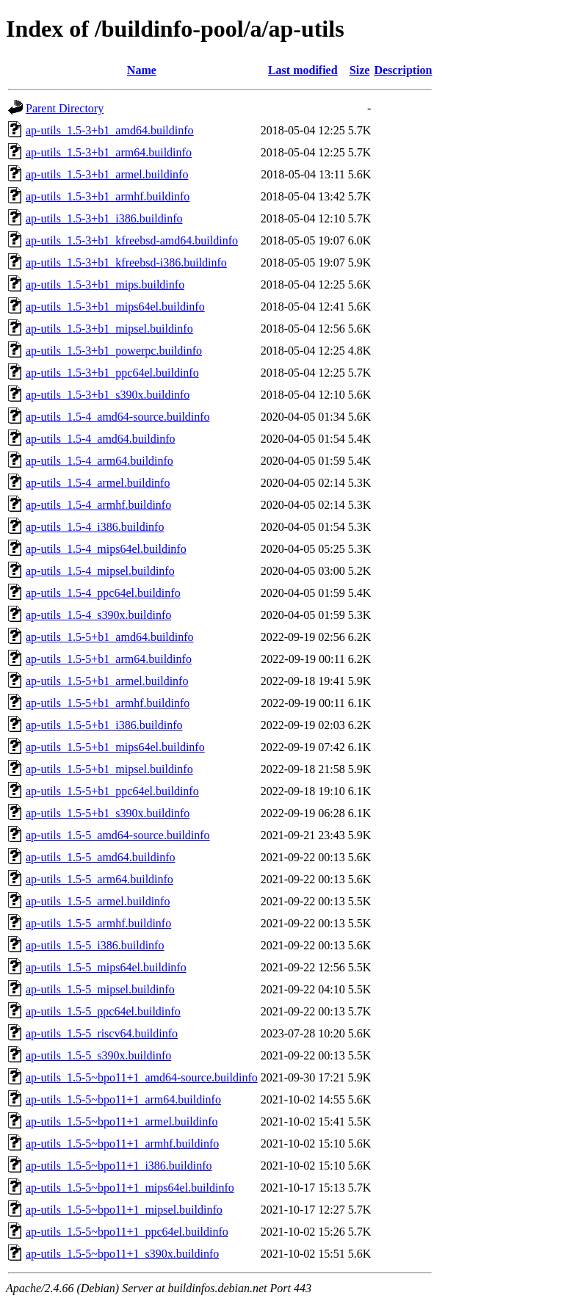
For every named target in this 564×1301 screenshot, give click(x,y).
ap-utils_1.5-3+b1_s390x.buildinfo (107, 394)
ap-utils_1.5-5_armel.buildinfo (98, 901)
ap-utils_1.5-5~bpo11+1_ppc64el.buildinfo (127, 1231)
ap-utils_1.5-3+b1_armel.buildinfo (107, 174)
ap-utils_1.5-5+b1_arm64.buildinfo (109, 659)
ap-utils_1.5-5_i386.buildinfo (95, 945)
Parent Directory (65, 108)
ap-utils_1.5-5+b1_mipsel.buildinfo (109, 769)
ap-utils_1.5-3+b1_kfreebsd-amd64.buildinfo (132, 240)
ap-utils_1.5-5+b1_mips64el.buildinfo (115, 747)
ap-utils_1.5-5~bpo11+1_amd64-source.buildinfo (142, 1077)
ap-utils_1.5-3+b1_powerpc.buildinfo (114, 350)
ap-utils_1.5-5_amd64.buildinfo (101, 857)
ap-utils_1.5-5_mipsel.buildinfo (100, 989)
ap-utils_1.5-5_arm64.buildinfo (99, 879)
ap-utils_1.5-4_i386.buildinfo (95, 527)
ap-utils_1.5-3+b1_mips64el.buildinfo (115, 306)
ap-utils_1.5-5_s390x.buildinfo (98, 1055)
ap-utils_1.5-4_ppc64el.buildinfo (103, 593)
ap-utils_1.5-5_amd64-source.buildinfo (118, 835)
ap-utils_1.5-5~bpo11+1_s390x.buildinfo (122, 1253)
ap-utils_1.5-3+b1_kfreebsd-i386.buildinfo (126, 262)
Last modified (303, 70)
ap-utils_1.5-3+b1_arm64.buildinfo (109, 152)
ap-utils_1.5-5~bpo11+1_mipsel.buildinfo (124, 1209)
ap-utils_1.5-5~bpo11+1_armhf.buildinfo (122, 1143)
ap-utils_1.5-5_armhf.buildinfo (98, 923)
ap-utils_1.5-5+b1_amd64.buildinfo (110, 637)
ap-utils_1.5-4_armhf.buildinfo (98, 505)
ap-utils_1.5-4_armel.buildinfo (98, 482)
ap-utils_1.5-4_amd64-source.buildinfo (118, 416)
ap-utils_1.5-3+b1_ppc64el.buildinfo (112, 372)
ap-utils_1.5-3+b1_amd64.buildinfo (110, 130)
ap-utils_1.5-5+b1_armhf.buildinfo (107, 703)
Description (403, 70)
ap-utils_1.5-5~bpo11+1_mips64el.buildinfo (130, 1187)
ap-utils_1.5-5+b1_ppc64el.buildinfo (112, 791)
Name (141, 70)
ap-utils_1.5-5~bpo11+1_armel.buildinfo (122, 1121)
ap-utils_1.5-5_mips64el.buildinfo (106, 967)
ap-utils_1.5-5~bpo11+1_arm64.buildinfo (123, 1099)
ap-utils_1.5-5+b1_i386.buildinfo (104, 725)
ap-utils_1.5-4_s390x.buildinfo (98, 615)
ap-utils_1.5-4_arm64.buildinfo (99, 460)
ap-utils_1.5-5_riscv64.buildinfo (102, 1033)
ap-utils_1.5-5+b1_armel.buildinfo (107, 681)
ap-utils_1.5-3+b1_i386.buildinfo (104, 218)
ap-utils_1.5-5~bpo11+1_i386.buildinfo (119, 1165)
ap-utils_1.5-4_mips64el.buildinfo (106, 549)
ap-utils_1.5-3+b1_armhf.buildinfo (107, 196)
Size (360, 70)
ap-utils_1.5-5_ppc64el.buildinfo (103, 1011)
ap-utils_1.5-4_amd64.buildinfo (101, 438)
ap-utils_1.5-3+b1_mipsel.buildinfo (109, 328)
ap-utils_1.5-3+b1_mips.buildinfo (105, 284)
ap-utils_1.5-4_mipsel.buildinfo (100, 571)
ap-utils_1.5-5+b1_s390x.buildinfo (107, 813)
